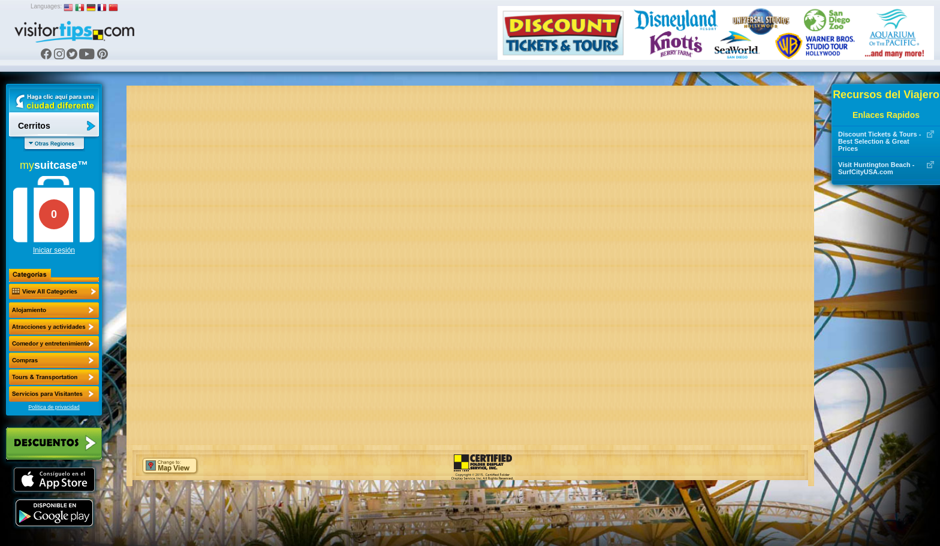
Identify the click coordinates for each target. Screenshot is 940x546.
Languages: (46, 6)
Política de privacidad (54, 407)
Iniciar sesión (54, 250)
